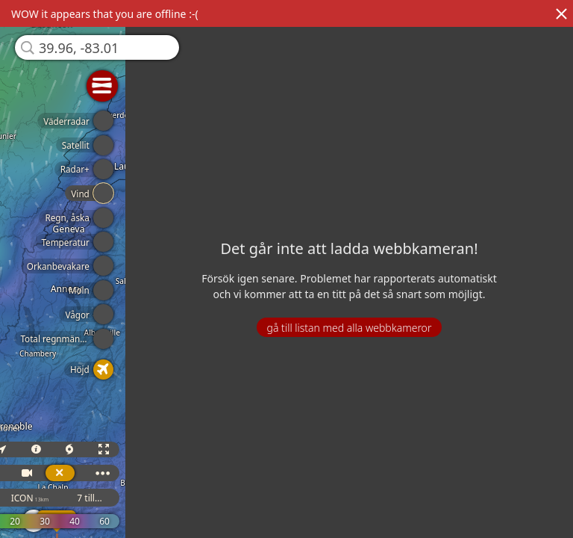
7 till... (159, 498)
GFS (40, 498)
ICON (100, 498)
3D (36, 449)
